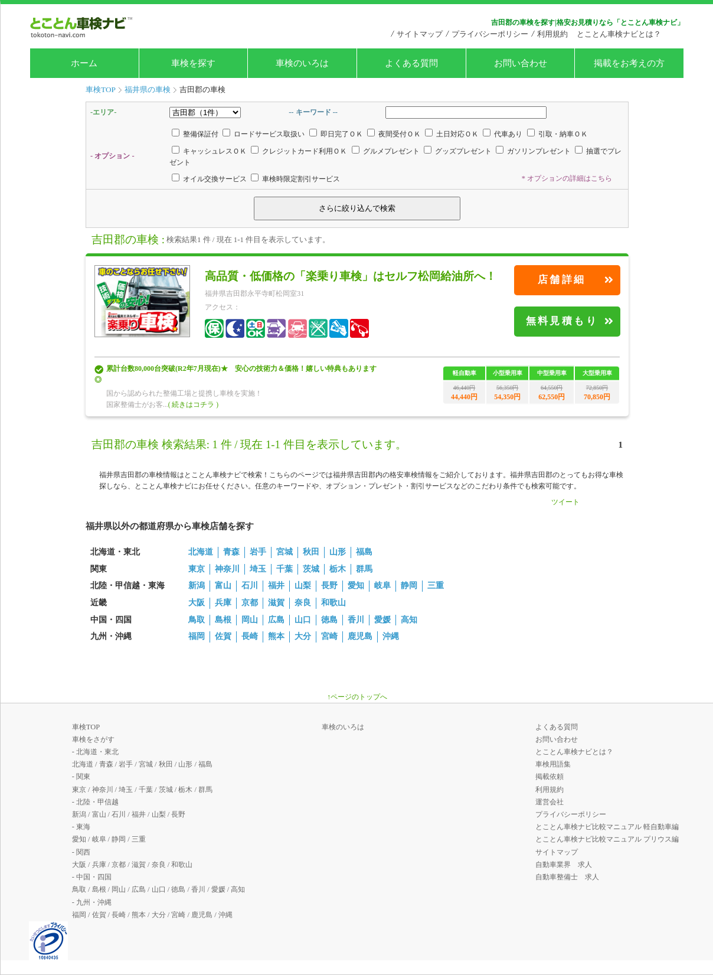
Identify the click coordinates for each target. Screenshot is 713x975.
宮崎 (329, 636)
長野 (329, 585)
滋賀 (276, 602)
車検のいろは (302, 63)
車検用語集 (553, 764)
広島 (276, 619)
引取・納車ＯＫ (563, 134)
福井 (276, 585)
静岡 (409, 585)
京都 (249, 602)
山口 (303, 619)
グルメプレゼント (391, 151)
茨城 (311, 569)
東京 (196, 569)
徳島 (329, 619)
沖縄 (390, 636)
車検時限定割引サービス (301, 179)
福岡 (196, 636)
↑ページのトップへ (357, 697)
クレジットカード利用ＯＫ (304, 151)
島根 (223, 619)
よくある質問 (411, 63)
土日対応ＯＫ (457, 134)
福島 (364, 551)
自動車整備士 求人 (567, 877)
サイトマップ (420, 34)
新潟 (196, 585)
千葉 (284, 569)
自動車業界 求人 (563, 864)
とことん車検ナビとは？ (619, 34)
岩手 (258, 551)
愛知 (356, 585)
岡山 (249, 619)
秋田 (311, 551)
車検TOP (86, 727)
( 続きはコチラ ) (193, 404)
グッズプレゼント (463, 151)
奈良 (303, 602)
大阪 (196, 602)
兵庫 (223, 602)
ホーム (84, 63)
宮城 (284, 551)
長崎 (249, 636)
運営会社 (549, 802)
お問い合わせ (520, 63)
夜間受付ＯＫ (399, 134)
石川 (249, 585)
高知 (409, 619)
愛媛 (382, 619)
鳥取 (196, 619)
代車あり (508, 134)
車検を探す (193, 63)
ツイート (565, 502)
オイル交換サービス (215, 179)
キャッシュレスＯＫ (215, 151)
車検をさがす (93, 739)
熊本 (276, 636)
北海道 (200, 551)
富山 (223, 585)
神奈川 (227, 569)
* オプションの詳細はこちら (567, 178)
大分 (303, 636)
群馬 (364, 569)
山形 (337, 551)
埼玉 (258, 569)
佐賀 (223, 636)
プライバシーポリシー (490, 34)
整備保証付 (200, 134)
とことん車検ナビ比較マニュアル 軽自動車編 (607, 827)
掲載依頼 (549, 776)
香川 (356, 619)
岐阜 (382, 585)
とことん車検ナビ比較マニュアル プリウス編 (607, 839)
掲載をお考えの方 (629, 63)
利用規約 (552, 34)
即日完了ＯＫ (341, 134)
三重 (435, 585)
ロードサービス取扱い (269, 134)
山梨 (303, 585)
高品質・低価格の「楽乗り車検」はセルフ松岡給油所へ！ (350, 276)
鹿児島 (360, 636)
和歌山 (333, 602)
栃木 (337, 569)
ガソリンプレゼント (539, 151)
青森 (231, 551)
